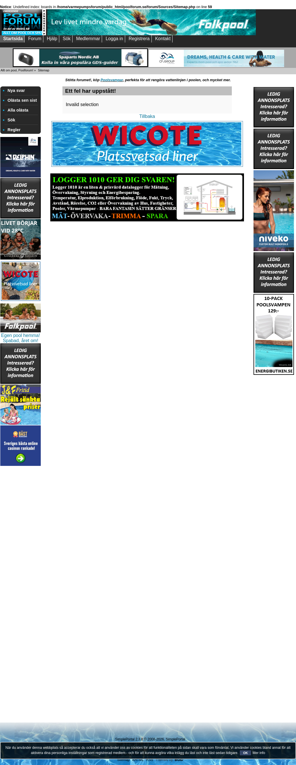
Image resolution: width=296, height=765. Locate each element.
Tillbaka (147, 116)
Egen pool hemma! (20, 335)
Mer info (259, 753)
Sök (11, 120)
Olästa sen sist (22, 100)
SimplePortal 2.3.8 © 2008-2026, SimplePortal (150, 739)
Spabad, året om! (20, 340)
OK (245, 753)
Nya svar (16, 90)
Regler (14, 129)
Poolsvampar (112, 80)
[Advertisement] (20, 554)
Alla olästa (18, 110)
